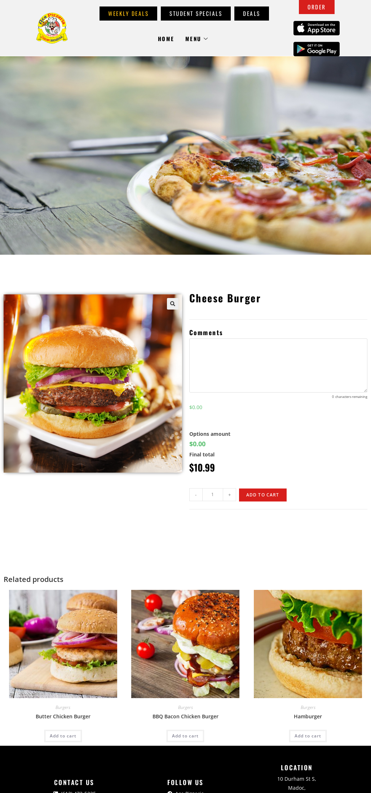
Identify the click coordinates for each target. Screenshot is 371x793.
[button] (172, 304)
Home (166, 39)
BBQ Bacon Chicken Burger (185, 716)
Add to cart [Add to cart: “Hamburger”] (308, 736)
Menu (197, 39)
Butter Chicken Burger (63, 716)
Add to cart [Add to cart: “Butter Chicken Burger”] (63, 736)
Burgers (63, 707)
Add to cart (262, 495)
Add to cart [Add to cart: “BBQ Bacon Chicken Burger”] (185, 736)
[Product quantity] (212, 494)
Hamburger (308, 716)
